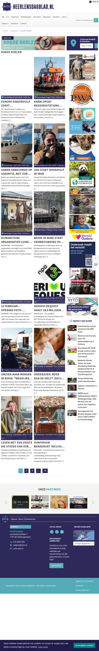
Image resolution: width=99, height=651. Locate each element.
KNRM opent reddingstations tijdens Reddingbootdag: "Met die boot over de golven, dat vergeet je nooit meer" (48, 104)
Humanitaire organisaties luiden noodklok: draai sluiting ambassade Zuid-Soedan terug (16, 240)
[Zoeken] (96, 20)
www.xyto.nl (18, 547)
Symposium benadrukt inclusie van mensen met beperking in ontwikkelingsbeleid (49, 444)
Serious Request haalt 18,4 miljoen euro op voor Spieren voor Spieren (47, 308)
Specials (14, 31)
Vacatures (14, 23)
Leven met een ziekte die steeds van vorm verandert (16, 444)
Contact (23, 23)
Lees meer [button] (43, 647)
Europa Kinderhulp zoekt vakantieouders (15, 104)
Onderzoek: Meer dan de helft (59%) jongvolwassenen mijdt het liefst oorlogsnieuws (48, 376)
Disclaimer (80, 584)
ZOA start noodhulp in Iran (49, 171)
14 (45, 471)
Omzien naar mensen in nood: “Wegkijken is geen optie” (16, 376)
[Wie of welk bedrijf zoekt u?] (86, 45)
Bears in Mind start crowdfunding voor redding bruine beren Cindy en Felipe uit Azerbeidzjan (49, 240)
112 (7, 17)
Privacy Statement (82, 589)
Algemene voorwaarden (84, 580)
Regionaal (46, 17)
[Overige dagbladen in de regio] (83, 535)
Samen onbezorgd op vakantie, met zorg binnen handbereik (16, 172)
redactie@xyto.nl (20, 544)
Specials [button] (56, 17)
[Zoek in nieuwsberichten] (84, 20)
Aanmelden (56, 564)
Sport (64, 17)
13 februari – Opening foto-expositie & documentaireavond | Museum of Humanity (16, 308)
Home (5, 31)
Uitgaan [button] (4, 23)
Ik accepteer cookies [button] (84, 645)
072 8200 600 (19, 540)
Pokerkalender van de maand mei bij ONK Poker (87, 329)
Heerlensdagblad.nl (33, 6)
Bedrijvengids (26, 17)
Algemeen (15, 17)
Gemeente (37, 17)
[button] (3, 502)
